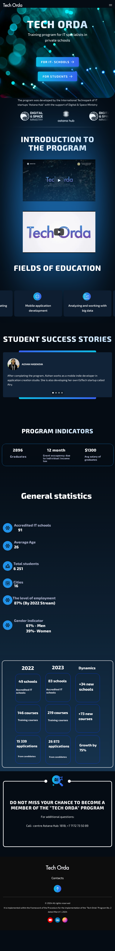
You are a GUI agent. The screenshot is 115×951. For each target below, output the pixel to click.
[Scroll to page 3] (59, 393)
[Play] (59, 180)
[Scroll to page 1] (53, 393)
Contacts (58, 878)
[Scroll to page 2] (56, 393)
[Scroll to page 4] (62, 393)
